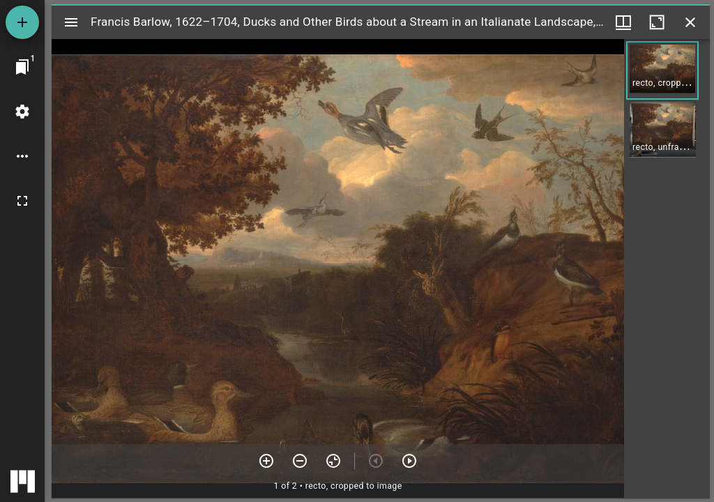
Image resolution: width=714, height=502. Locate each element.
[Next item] (409, 461)
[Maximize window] (657, 22)
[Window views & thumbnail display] (623, 22)
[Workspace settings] (22, 111)
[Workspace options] (22, 156)
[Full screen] (22, 201)
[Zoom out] (300, 461)
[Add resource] (22, 22)
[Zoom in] (266, 461)
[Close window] (690, 22)
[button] (662, 70)
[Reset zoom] (333, 461)
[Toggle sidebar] (71, 22)
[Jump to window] (22, 67)
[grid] (667, 268)
